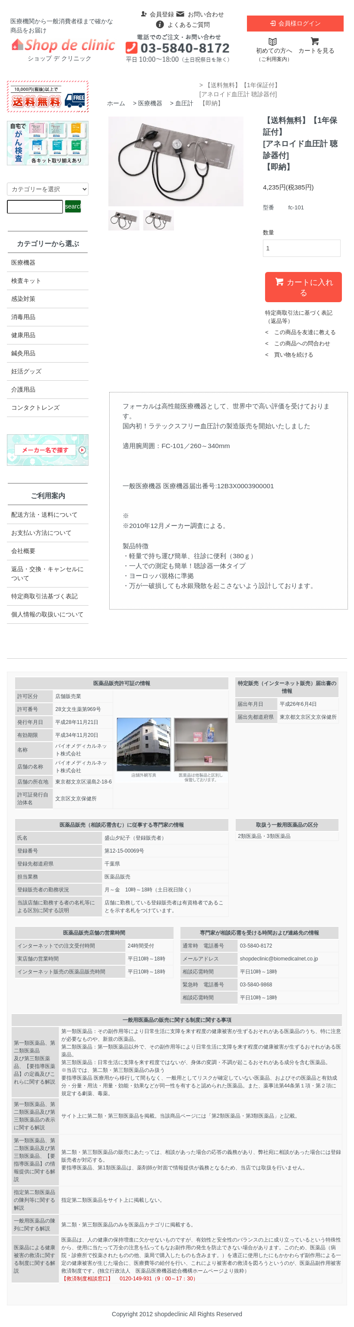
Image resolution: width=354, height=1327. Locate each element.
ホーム (116, 103)
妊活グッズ (26, 371)
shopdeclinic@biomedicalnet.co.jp (279, 959)
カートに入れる (303, 286)
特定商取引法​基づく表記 (44, 596)
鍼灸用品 (23, 353)
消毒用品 (23, 316)
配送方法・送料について (44, 514)
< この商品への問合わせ (297, 343)
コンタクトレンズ (35, 407)
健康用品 (23, 335)
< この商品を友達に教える (300, 332)
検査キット (26, 280)
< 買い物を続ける (289, 354)
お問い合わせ (199, 14)
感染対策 (23, 298)
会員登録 (157, 14)
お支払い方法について (41, 532)
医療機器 (150, 103)
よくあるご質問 (182, 24)
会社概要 (23, 550)
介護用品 (23, 389)
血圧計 (184, 103)
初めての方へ (274, 50)
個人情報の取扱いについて (47, 614)
